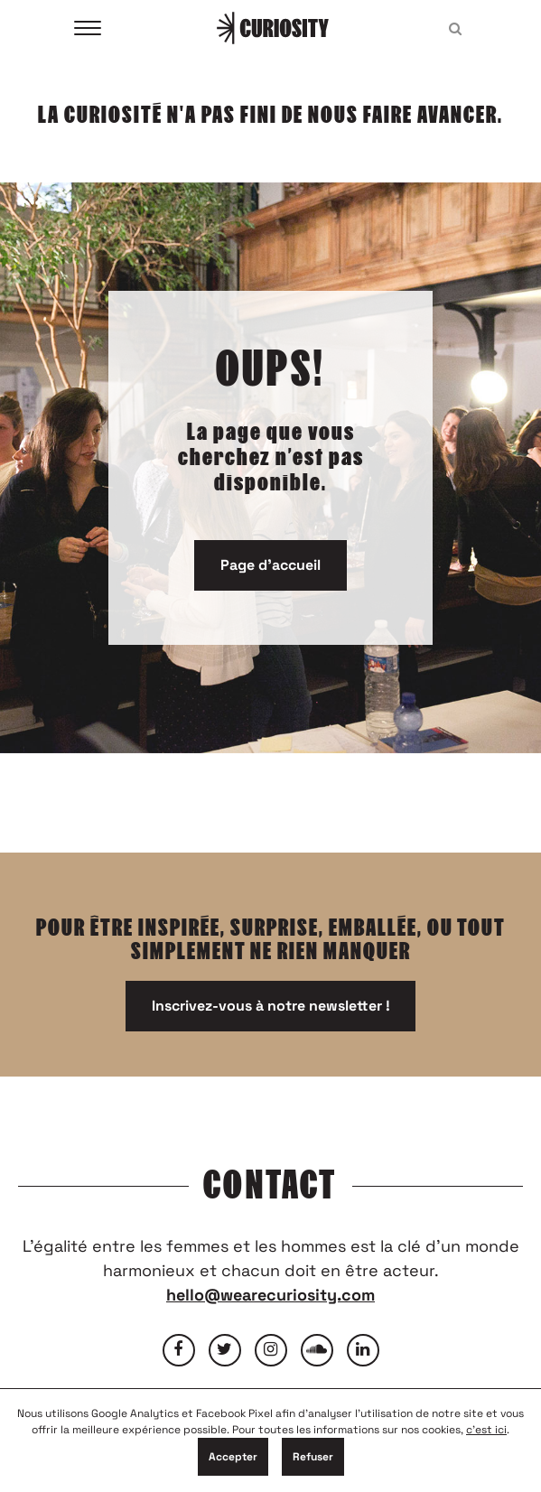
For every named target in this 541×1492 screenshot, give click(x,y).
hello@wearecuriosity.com (270, 1294)
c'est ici (486, 1429)
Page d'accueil (270, 564)
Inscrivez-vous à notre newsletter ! (271, 1005)
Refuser (313, 1457)
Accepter (233, 1457)
